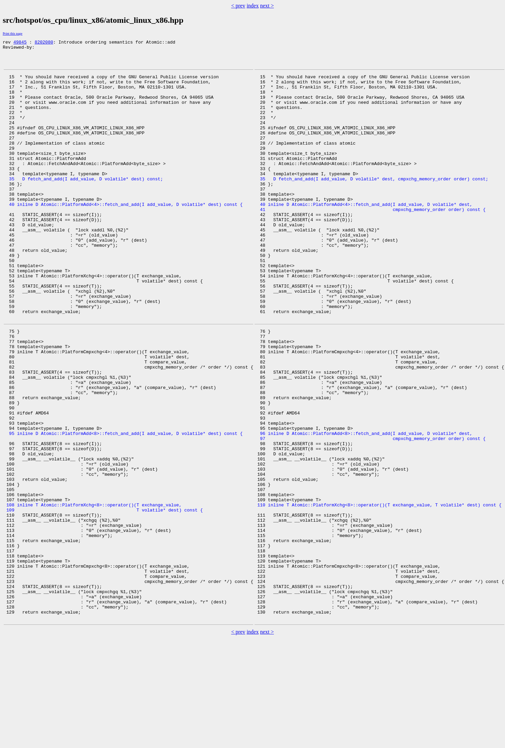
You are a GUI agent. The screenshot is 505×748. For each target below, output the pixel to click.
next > (267, 6)
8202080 (44, 43)
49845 (20, 43)
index (253, 6)
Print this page (12, 33)
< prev (238, 6)
